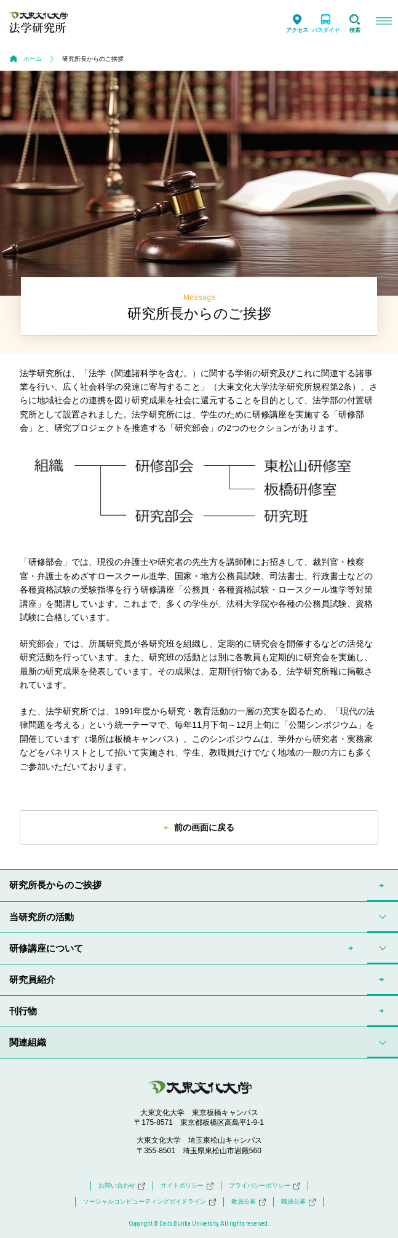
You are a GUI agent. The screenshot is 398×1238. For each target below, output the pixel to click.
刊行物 (23, 1011)
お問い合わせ (121, 1185)
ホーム (32, 58)
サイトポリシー (187, 1185)
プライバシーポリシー (264, 1185)
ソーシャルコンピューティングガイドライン (149, 1201)
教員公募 (248, 1201)
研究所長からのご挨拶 (55, 885)
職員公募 (298, 1201)
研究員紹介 (32, 979)
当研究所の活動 (41, 917)
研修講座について (46, 948)
